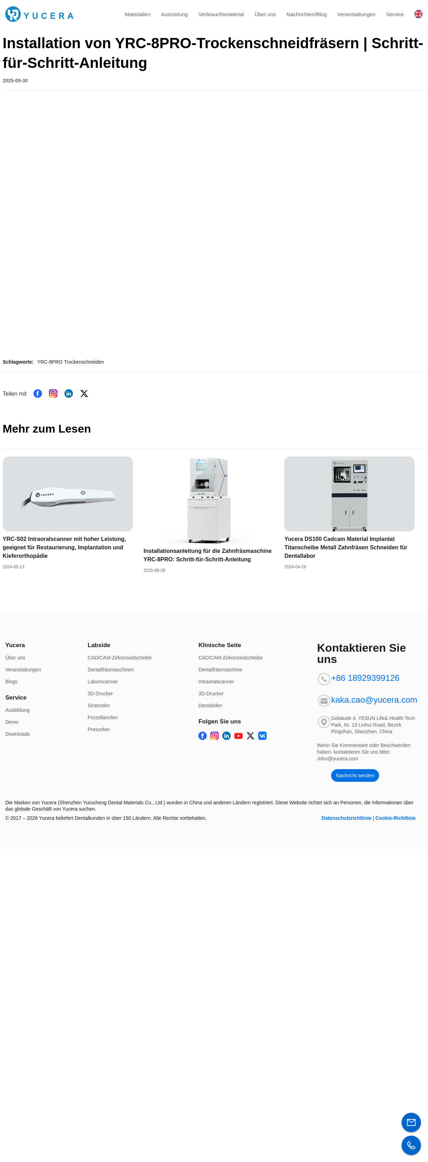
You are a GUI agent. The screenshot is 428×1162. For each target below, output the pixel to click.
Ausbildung (17, 710)
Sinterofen (99, 705)
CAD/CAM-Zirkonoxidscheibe (120, 657)
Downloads (17, 734)
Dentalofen (210, 705)
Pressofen (99, 729)
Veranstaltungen (356, 14)
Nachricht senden (355, 775)
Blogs (11, 681)
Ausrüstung (174, 14)
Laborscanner (103, 681)
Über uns (265, 14)
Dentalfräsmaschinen (111, 669)
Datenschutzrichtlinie (347, 818)
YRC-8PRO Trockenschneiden (70, 362)
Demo (11, 722)
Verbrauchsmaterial (221, 14)
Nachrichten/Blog (306, 14)
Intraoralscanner (216, 681)
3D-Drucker (100, 693)
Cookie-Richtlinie (396, 818)
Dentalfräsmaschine (220, 669)
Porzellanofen (103, 717)
